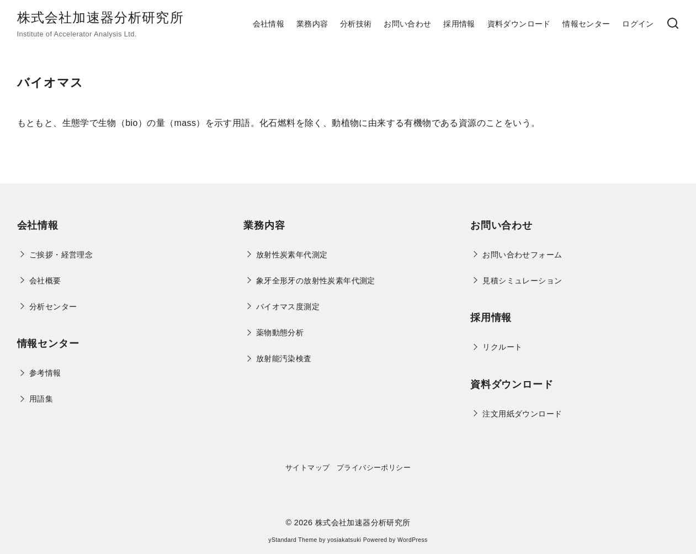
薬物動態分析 (280, 332)
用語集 (41, 398)
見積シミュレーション (522, 280)
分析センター (53, 306)
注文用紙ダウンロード (522, 413)
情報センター (586, 23)
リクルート (502, 346)
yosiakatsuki (344, 540)
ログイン (638, 23)
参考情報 (45, 372)
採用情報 (459, 23)
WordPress (412, 540)
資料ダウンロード (519, 23)
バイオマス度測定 (288, 306)
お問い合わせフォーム (522, 254)
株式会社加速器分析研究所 (100, 17)
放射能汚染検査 (284, 358)
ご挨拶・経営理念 (61, 254)
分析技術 (356, 23)
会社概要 (45, 280)
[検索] (672, 24)
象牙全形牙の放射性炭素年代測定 (315, 280)
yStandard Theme (292, 540)
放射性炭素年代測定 (292, 254)
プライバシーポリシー (374, 467)
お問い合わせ (407, 23)
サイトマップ (307, 467)
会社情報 (269, 23)
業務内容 (312, 23)
